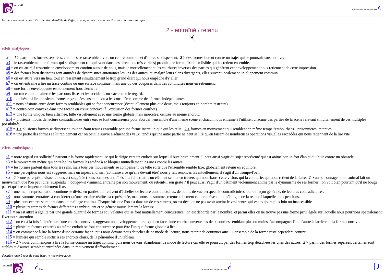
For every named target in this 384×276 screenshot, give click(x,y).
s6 (8, 177)
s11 (9, 212)
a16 (9, 133)
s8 (8, 196)
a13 (9, 114)
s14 (9, 231)
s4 (8, 167)
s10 (9, 206)
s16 (9, 242)
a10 (9, 98)
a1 (8, 57)
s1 (8, 156)
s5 (8, 172)
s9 (8, 201)
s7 (8, 191)
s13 (9, 226)
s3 (8, 161)
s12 (9, 221)
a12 (9, 108)
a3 (8, 62)
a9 (8, 93)
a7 (8, 83)
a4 (8, 67)
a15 (9, 128)
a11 (9, 103)
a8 (8, 88)
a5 (8, 72)
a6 (8, 78)
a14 (9, 119)
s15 (9, 237)
